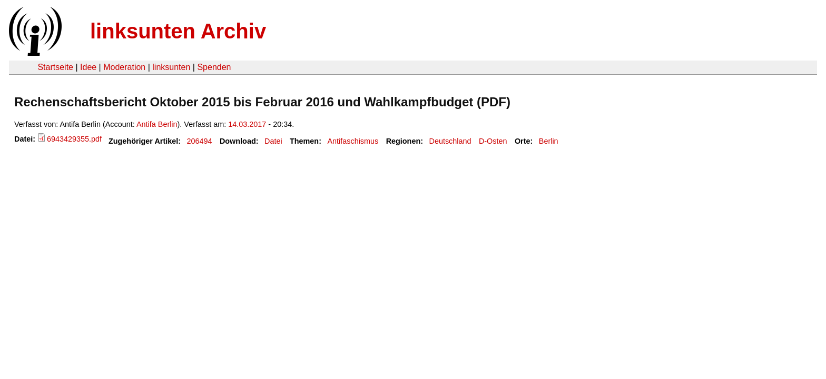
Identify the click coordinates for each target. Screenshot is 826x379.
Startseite (55, 67)
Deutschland (450, 141)
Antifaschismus (352, 141)
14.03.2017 (247, 124)
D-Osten (493, 141)
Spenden (214, 67)
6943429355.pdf (74, 139)
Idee (88, 67)
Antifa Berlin (157, 124)
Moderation (124, 67)
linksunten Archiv (178, 31)
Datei (273, 141)
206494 (199, 141)
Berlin (548, 141)
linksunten (171, 67)
